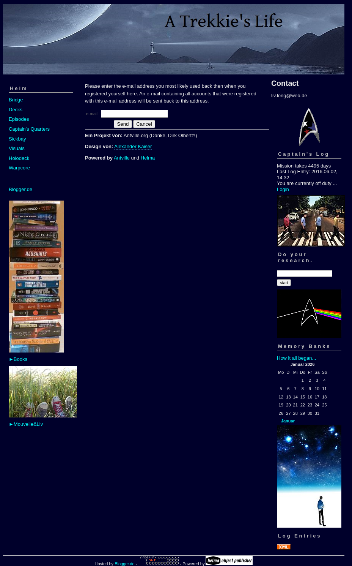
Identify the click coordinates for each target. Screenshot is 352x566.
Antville (122, 158)
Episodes (19, 119)
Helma (148, 158)
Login (283, 189)
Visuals (17, 148)
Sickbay (17, 139)
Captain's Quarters (29, 129)
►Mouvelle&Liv (26, 424)
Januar (288, 421)
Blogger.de (20, 189)
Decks (15, 109)
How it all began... (296, 358)
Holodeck (19, 158)
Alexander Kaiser (133, 146)
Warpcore (19, 168)
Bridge (16, 100)
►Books (18, 359)
